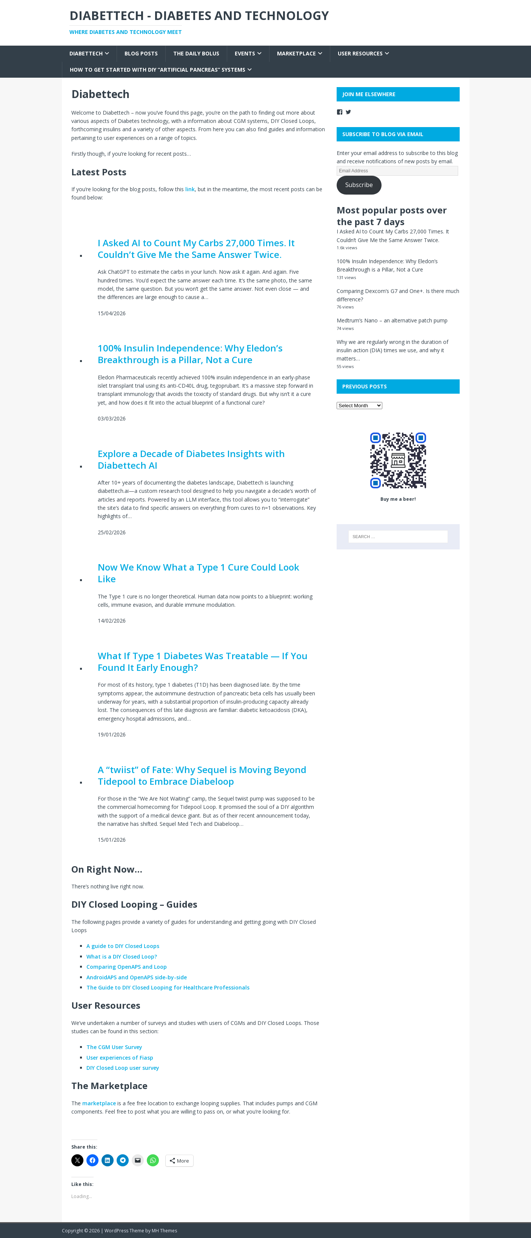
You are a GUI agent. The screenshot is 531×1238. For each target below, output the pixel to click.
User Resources (360, 53)
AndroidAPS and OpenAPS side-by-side (136, 977)
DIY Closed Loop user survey (122, 1067)
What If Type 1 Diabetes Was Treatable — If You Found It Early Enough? (203, 661)
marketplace (99, 1103)
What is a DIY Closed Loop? (121, 956)
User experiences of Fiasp (119, 1057)
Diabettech (86, 53)
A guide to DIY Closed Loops (122, 946)
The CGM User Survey (114, 1047)
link (190, 189)
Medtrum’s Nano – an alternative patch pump (392, 320)
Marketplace (296, 53)
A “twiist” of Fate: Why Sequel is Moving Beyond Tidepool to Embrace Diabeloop (202, 775)
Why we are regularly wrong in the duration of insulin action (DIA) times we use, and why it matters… (392, 350)
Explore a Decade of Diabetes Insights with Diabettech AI (191, 459)
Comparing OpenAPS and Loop (126, 966)
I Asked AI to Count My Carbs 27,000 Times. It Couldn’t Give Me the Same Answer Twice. (196, 248)
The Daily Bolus (196, 53)
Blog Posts (141, 53)
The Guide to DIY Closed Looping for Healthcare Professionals (167, 987)
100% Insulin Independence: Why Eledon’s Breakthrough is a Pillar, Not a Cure (190, 353)
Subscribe (359, 185)
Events (245, 53)
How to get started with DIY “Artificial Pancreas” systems (157, 69)
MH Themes (164, 1230)
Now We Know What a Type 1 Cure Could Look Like (198, 572)
